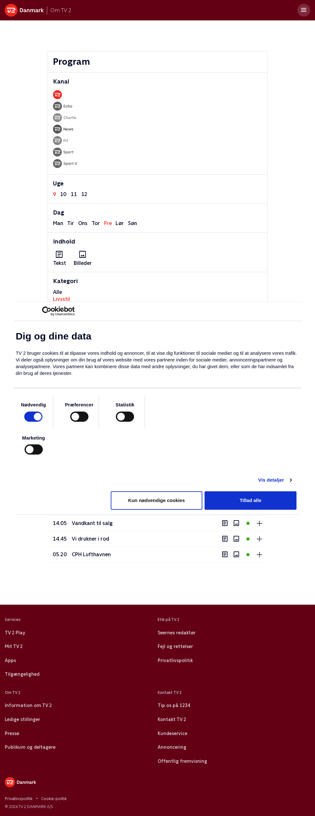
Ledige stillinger (22, 719)
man (58, 223)
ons (82, 223)
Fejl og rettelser (175, 646)
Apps (10, 660)
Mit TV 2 (14, 646)
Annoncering (172, 747)
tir (70, 223)
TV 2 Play (15, 632)
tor (96, 223)
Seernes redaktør (177, 632)
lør (120, 223)
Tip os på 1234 (174, 705)
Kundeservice (172, 733)
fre (108, 223)
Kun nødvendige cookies (156, 500)
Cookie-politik (54, 799)
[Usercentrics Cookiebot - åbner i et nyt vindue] (47, 311)
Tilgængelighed (22, 674)
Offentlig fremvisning (182, 761)
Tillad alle (250, 500)
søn (132, 223)
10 (63, 194)
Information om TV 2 (28, 705)
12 (84, 194)
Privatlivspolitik (175, 660)
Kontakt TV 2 (172, 719)
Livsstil (61, 299)
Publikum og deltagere (30, 747)
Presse (12, 733)
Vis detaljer (271, 480)
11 (74, 194)
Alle (57, 292)
